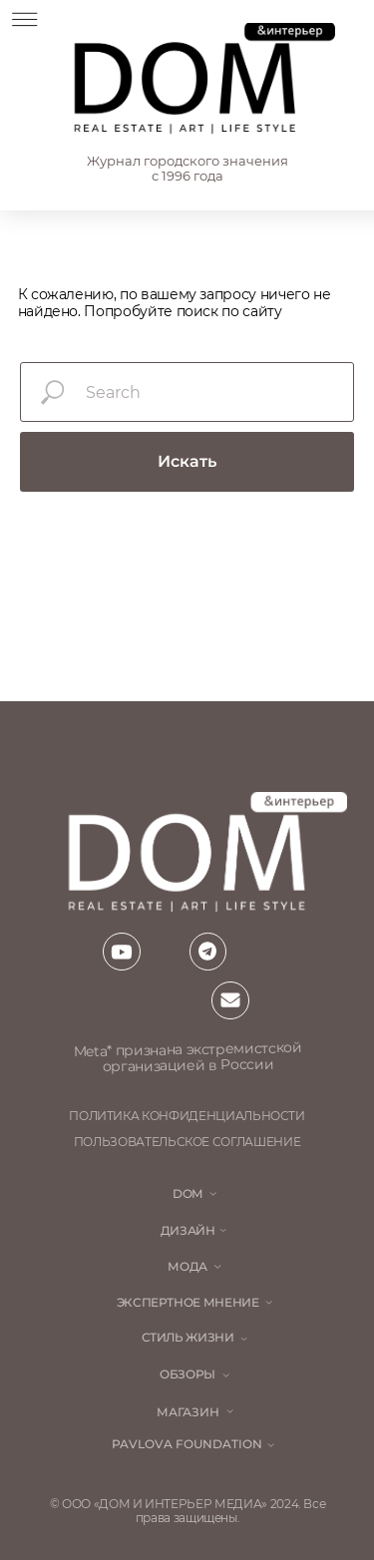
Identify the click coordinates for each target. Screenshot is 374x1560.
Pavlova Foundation (187, 1444)
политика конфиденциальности (187, 1116)
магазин (188, 1412)
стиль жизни (188, 1338)
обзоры (187, 1374)
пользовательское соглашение (187, 1142)
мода (187, 1267)
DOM (187, 1194)
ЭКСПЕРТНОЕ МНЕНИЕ (188, 1303)
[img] (202, 80)
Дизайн (188, 1231)
